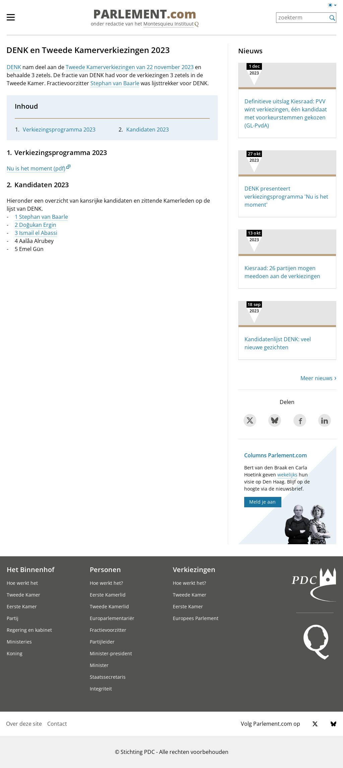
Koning (14, 653)
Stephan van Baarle (114, 83)
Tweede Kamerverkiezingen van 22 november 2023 (130, 67)
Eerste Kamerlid (108, 595)
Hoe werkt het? (106, 583)
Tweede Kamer (23, 595)
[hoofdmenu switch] (11, 20)
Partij (12, 618)
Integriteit (101, 688)
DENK (14, 67)
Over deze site (24, 723)
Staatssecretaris (108, 677)
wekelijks (287, 474)
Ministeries (19, 641)
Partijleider (102, 641)
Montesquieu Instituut (168, 23)
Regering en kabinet (29, 630)
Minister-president (111, 653)
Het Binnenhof (30, 569)
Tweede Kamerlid (109, 606)
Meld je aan (262, 502)
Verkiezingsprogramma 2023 (59, 129)
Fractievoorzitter (108, 630)
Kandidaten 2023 (147, 129)
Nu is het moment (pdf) (36, 168)
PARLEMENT (144, 14)
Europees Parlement (195, 618)
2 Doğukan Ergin (35, 224)
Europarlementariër (112, 618)
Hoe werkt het (22, 583)
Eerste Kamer (22, 606)
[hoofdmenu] (14, 20)
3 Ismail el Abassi (36, 233)
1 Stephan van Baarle (41, 216)
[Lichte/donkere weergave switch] (334, 5)
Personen (105, 569)
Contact (57, 723)
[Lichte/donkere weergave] (334, 6)
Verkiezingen (194, 569)
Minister (99, 665)
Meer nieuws (316, 378)
